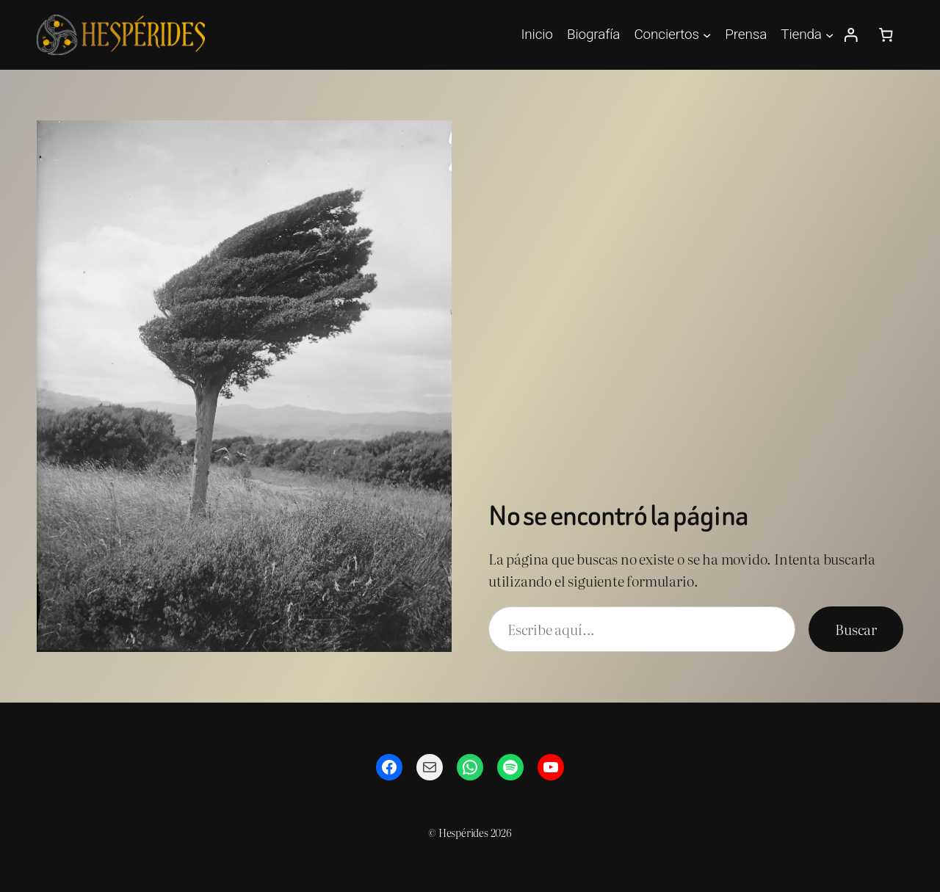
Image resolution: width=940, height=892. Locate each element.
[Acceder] (851, 35)
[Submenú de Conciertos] (707, 35)
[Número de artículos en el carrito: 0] (885, 35)
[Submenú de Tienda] (829, 35)
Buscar (856, 629)
